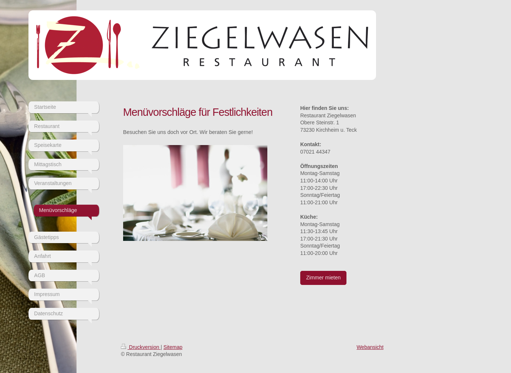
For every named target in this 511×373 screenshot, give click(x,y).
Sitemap (172, 347)
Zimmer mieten (323, 277)
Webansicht (369, 347)
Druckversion (140, 347)
